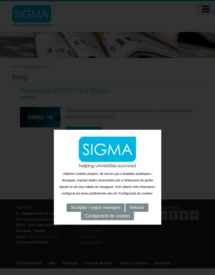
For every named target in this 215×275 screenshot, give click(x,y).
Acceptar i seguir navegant (95, 218)
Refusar (137, 218)
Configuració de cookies (107, 226)
